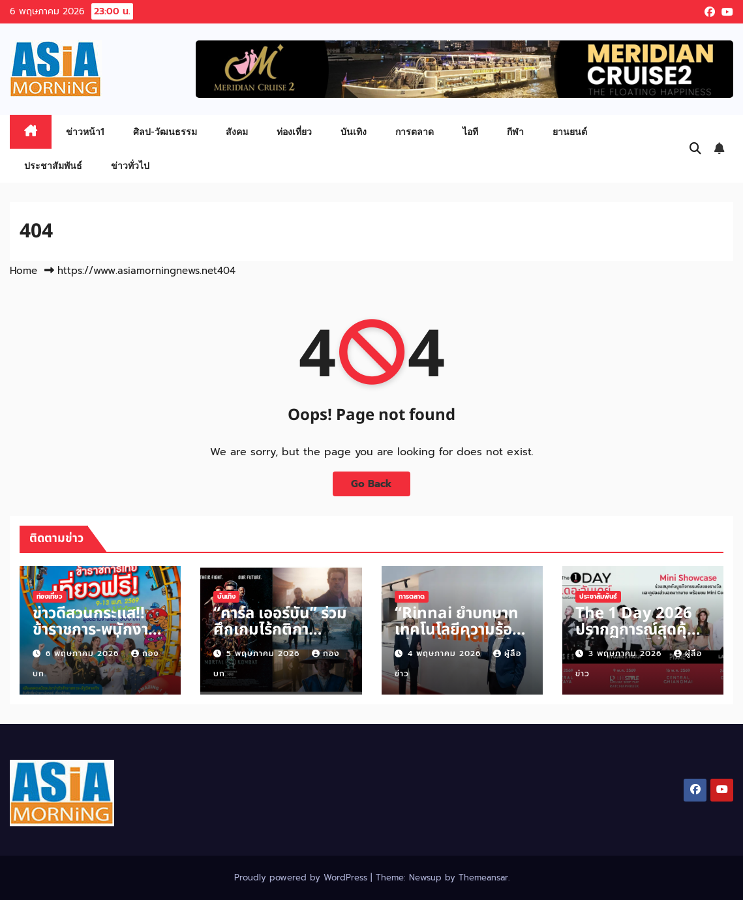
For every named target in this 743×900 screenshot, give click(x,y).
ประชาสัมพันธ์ (53, 165)
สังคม (237, 131)
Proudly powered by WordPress (302, 877)
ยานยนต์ (570, 131)
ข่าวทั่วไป (130, 165)
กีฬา (515, 131)
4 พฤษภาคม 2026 (446, 653)
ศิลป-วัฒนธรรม (165, 131)
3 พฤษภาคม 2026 (626, 653)
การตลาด (414, 131)
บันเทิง (354, 131)
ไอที (470, 131)
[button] (695, 149)
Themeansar (483, 877)
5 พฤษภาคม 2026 (264, 653)
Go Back (371, 483)
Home (23, 270)
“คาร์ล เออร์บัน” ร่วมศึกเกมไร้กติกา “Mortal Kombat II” (280, 638)
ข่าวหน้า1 (85, 131)
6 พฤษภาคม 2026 (84, 653)
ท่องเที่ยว (294, 131)
